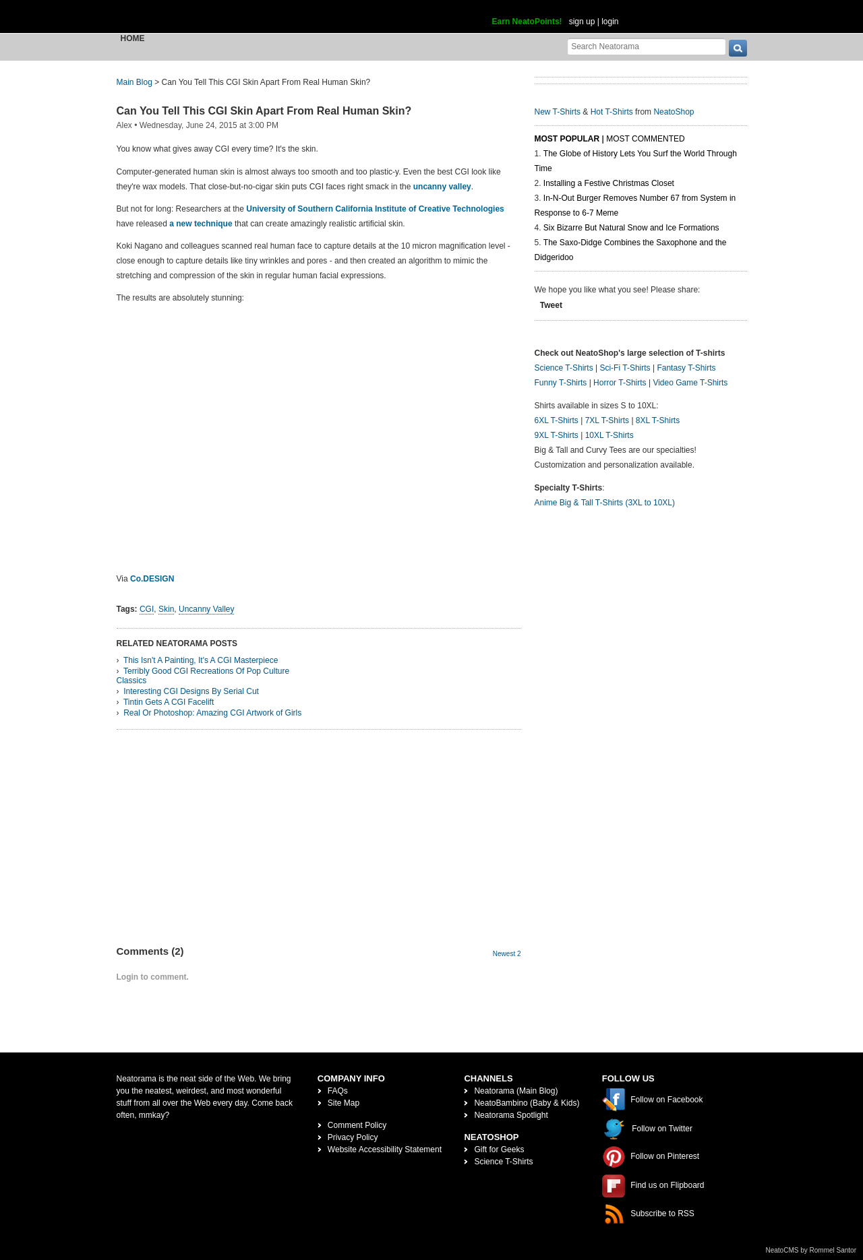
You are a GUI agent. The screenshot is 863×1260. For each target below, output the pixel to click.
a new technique (200, 223)
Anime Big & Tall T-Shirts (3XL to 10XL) (605, 502)
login (609, 21)
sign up (582, 21)
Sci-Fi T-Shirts (624, 368)
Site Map (343, 1103)
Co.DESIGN (152, 579)
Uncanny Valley (207, 609)
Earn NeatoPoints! (527, 21)
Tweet (551, 305)
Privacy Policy (353, 1137)
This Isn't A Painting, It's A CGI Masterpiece (200, 660)
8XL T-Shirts (658, 420)
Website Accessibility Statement (385, 1149)
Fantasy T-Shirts (686, 368)
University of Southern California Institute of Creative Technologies (375, 209)
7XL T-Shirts (607, 420)
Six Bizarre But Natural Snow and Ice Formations (631, 227)
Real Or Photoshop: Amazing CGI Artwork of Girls (212, 713)
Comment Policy (357, 1125)
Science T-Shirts (564, 368)
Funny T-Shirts (561, 382)
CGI (147, 609)
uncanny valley (442, 186)
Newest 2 (507, 953)
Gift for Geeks (499, 1149)
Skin (166, 609)
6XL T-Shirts (556, 420)
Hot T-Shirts (612, 112)
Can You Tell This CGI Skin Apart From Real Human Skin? (264, 111)
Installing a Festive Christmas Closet (608, 183)
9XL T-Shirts (556, 435)
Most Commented (645, 139)
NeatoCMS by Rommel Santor (811, 1250)
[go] (738, 48)
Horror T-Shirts (619, 382)
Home (133, 38)
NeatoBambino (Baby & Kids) (526, 1103)
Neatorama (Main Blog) (516, 1091)
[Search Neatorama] (646, 46)
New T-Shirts (558, 112)
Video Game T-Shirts (690, 382)
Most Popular (567, 139)
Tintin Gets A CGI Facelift (168, 702)
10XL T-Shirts (609, 435)
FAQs (338, 1091)
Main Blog (134, 82)
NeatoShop (673, 112)
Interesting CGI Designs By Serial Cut (191, 691)
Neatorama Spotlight (510, 1115)
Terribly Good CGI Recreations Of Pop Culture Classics (203, 675)
